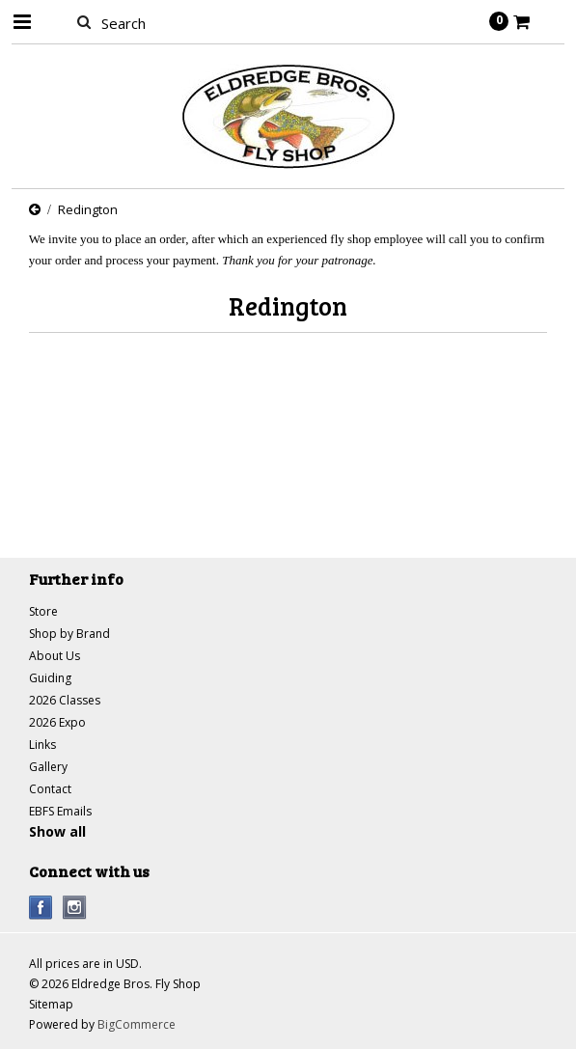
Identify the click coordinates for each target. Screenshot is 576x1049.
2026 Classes (64, 700)
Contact (50, 789)
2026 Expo (57, 722)
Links (42, 744)
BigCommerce (136, 1024)
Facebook (41, 908)
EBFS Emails (60, 811)
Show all (57, 831)
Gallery (48, 767)
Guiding (50, 678)
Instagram (75, 908)
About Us (54, 656)
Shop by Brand (69, 633)
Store (43, 611)
